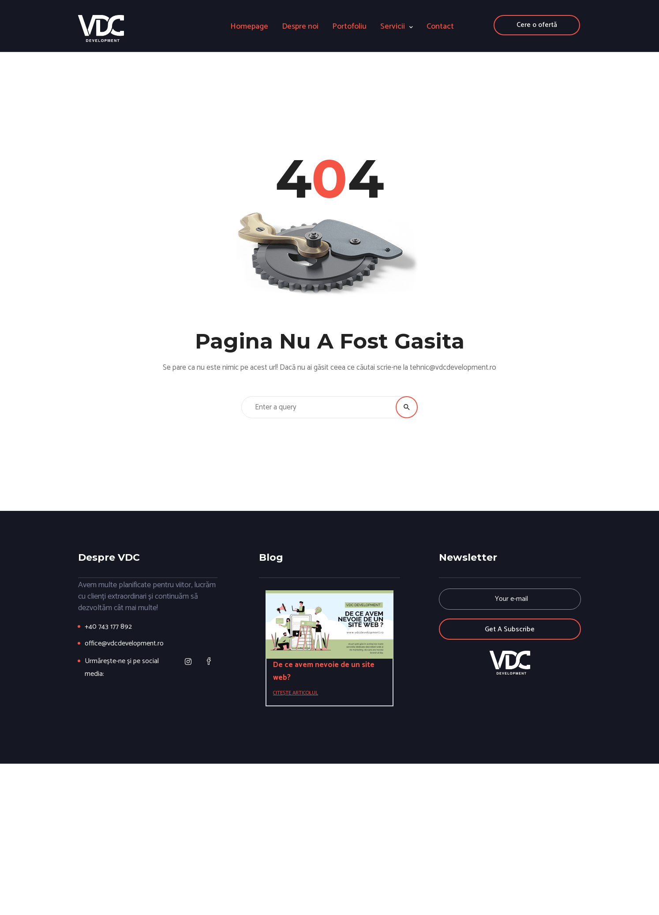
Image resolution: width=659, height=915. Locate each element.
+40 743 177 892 (108, 627)
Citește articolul (295, 693)
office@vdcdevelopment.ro (124, 643)
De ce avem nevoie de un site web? (323, 671)
